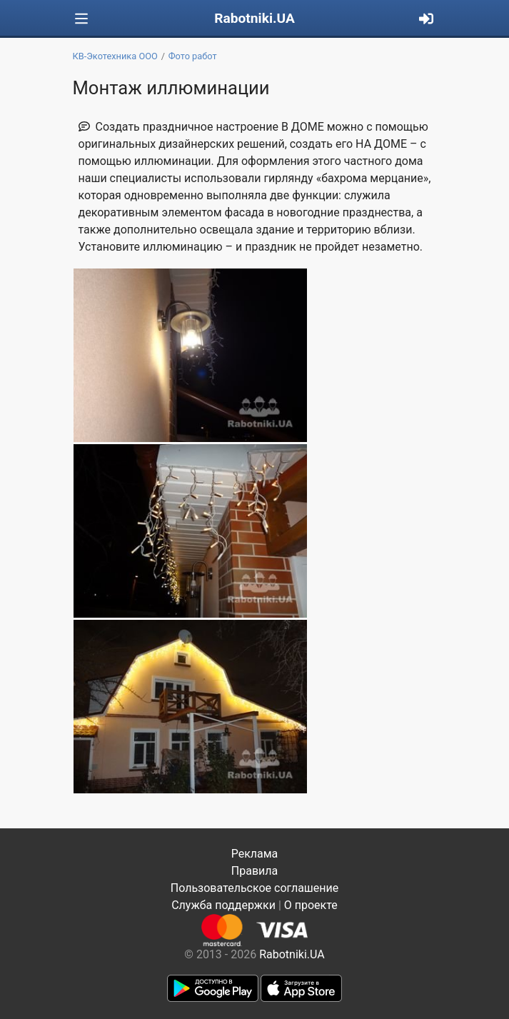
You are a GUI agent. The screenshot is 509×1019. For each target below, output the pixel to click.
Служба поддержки (223, 905)
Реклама (254, 853)
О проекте (311, 905)
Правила (254, 871)
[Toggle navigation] (81, 19)
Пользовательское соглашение (255, 888)
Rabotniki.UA (254, 18)
